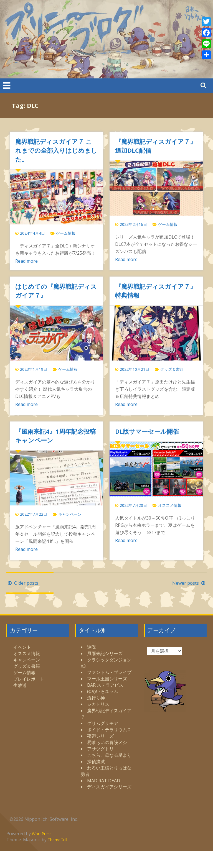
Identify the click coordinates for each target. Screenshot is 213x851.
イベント (22, 647)
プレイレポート (28, 679)
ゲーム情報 (65, 233)
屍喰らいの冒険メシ (107, 742)
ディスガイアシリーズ (109, 787)
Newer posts (189, 583)
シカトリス (98, 704)
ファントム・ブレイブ (109, 672)
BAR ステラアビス (105, 685)
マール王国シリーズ (107, 679)
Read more (26, 261)
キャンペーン (70, 514)
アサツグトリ (100, 749)
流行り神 (96, 698)
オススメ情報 (169, 505)
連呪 (91, 647)
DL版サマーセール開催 (147, 431)
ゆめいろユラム (102, 691)
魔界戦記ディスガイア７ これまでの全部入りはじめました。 (56, 150)
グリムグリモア (102, 723)
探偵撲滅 (96, 761)
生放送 (20, 685)
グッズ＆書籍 (172, 369)
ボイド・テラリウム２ (109, 730)
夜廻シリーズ (100, 736)
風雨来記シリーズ (105, 653)
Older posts (22, 583)
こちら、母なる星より (109, 755)
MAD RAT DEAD (103, 781)
